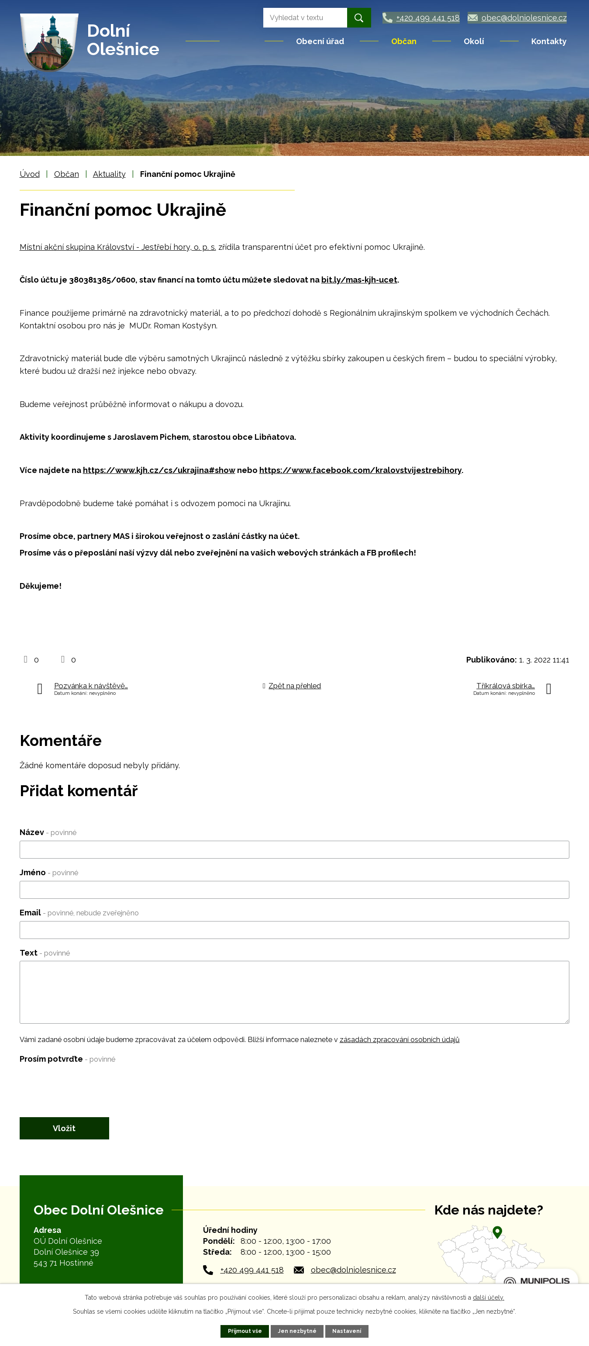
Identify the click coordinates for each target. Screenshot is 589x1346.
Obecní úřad (320, 41)
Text (45, 952)
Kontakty (549, 41)
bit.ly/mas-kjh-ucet (359, 279)
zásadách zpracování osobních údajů (400, 1039)
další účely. (488, 1297)
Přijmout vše (244, 1331)
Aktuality (109, 174)
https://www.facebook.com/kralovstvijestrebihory (360, 470)
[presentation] (86, 1084)
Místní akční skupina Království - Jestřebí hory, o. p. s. (118, 247)
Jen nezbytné (297, 1331)
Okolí (474, 41)
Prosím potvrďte (67, 1058)
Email (79, 912)
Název (48, 832)
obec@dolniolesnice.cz (353, 1270)
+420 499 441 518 (252, 1270)
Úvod (243, 41)
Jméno (49, 872)
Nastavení (347, 1331)
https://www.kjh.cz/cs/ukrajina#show (159, 470)
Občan (404, 41)
